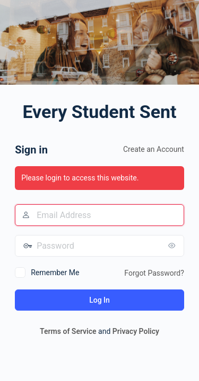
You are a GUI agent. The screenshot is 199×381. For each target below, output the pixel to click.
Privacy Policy (136, 331)
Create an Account (153, 149)
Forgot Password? (154, 273)
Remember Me (55, 272)
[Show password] (173, 245)
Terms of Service (68, 331)
